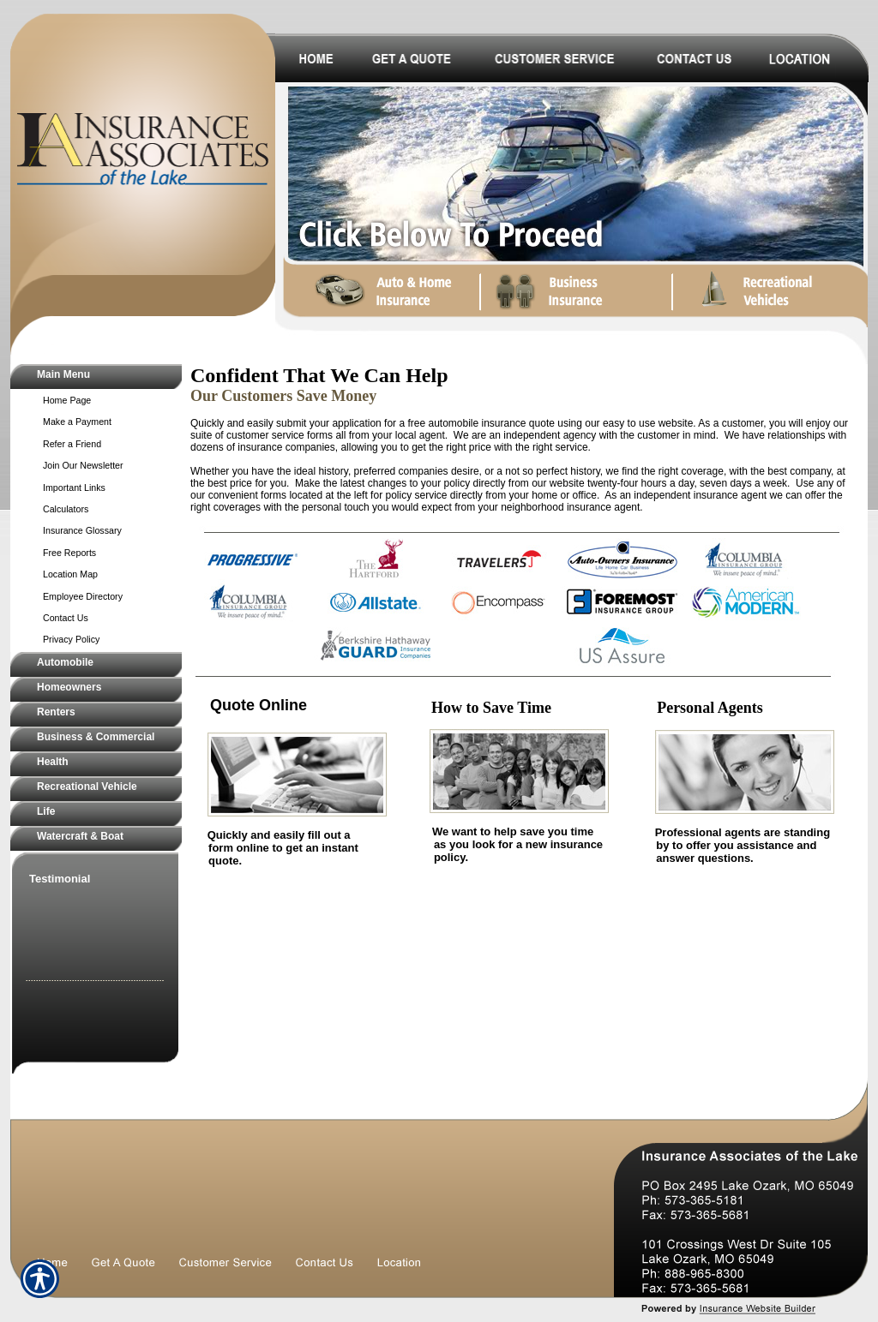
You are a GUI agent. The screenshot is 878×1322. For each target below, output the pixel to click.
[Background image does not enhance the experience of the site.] (96, 376)
